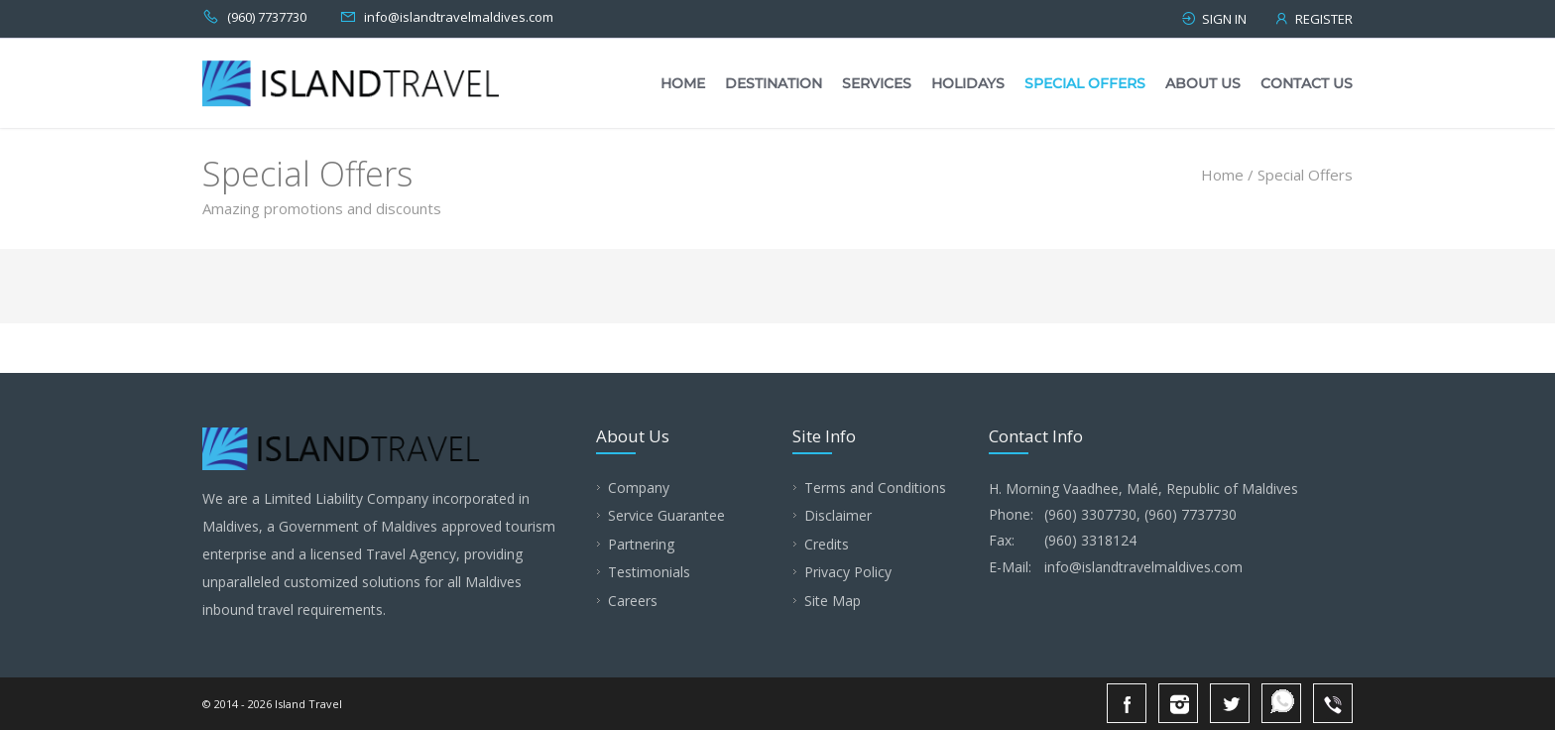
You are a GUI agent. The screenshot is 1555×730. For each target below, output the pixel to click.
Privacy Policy (848, 571)
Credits (826, 544)
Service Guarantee (666, 515)
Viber (1333, 703)
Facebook (1126, 703)
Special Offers (1084, 83)
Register (1313, 19)
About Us (1203, 83)
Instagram (1178, 703)
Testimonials (649, 571)
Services (876, 83)
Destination (773, 83)
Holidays (968, 83)
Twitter (1230, 703)
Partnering (641, 544)
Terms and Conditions (875, 487)
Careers (633, 600)
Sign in (1213, 19)
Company (638, 487)
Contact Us (1306, 83)
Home (682, 83)
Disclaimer (838, 515)
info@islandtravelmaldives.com (458, 17)
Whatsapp (1281, 703)
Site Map (832, 600)
